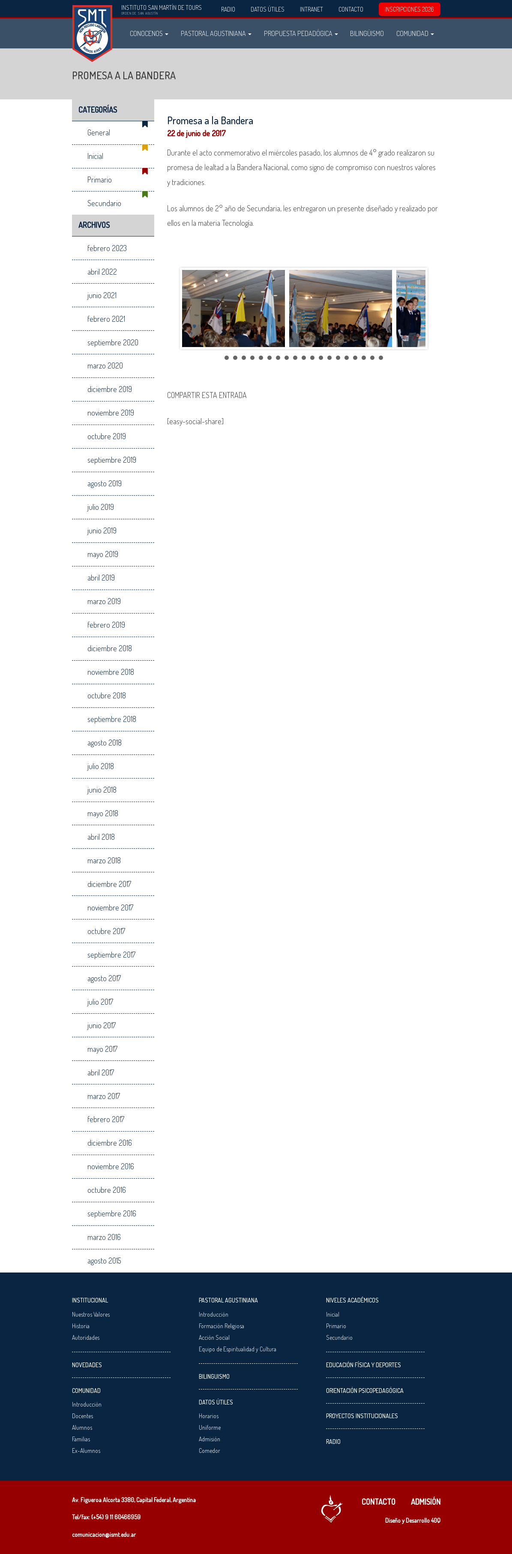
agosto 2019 (104, 483)
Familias (81, 1439)
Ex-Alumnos (86, 1450)
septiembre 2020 (112, 342)
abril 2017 (100, 1072)
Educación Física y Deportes (363, 1364)
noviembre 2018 (110, 672)
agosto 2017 (104, 978)
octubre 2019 (106, 436)
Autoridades (85, 1337)
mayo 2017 (102, 1049)
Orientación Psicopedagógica (365, 1390)
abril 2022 (102, 271)
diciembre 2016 (109, 1142)
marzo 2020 (105, 365)
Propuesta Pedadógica (301, 33)
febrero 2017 (105, 1119)
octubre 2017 (106, 931)
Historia (81, 1325)
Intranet (311, 9)
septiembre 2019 (111, 459)
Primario (99, 179)
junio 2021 (102, 295)
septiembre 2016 (111, 1213)
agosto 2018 (104, 742)
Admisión (209, 1439)
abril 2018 (101, 836)
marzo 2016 (104, 1237)
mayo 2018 (102, 813)
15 (346, 358)
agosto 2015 (104, 1260)
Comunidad (415, 33)
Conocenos (149, 33)
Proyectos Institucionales (362, 1415)
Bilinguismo (214, 1376)
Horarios (209, 1415)
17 (364, 358)
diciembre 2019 (109, 389)
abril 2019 (101, 577)
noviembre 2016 (110, 1166)
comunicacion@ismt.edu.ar (104, 1534)
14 (338, 358)
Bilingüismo (367, 33)
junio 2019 (102, 530)
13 (329, 358)
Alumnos (82, 1427)
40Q (435, 1520)
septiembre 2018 (111, 719)
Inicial (95, 156)
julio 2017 (100, 1001)
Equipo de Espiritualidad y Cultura (237, 1349)
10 (304, 358)
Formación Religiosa (221, 1325)
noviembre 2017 (110, 907)
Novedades (87, 1364)
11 (312, 358)
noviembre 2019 (110, 412)
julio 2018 (100, 766)
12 (321, 358)
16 (355, 358)
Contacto (350, 9)
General (98, 132)
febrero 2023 (107, 248)
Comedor (209, 1450)
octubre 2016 (106, 1190)
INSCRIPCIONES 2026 (409, 9)
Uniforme (210, 1427)
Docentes (82, 1415)
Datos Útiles (267, 9)
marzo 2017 (103, 1096)
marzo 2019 (104, 601)
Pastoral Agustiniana (216, 33)
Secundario (104, 203)
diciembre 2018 (109, 648)
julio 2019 (100, 507)
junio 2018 (102, 789)
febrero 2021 (106, 318)
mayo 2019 (102, 554)
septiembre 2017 (111, 954)
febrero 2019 (106, 624)
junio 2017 (101, 1025)
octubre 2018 (106, 695)
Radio (228, 9)
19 (381, 358)
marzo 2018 (104, 860)
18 (372, 358)
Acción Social (214, 1337)
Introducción (87, 1404)
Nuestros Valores (91, 1314)
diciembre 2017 (109, 884)
